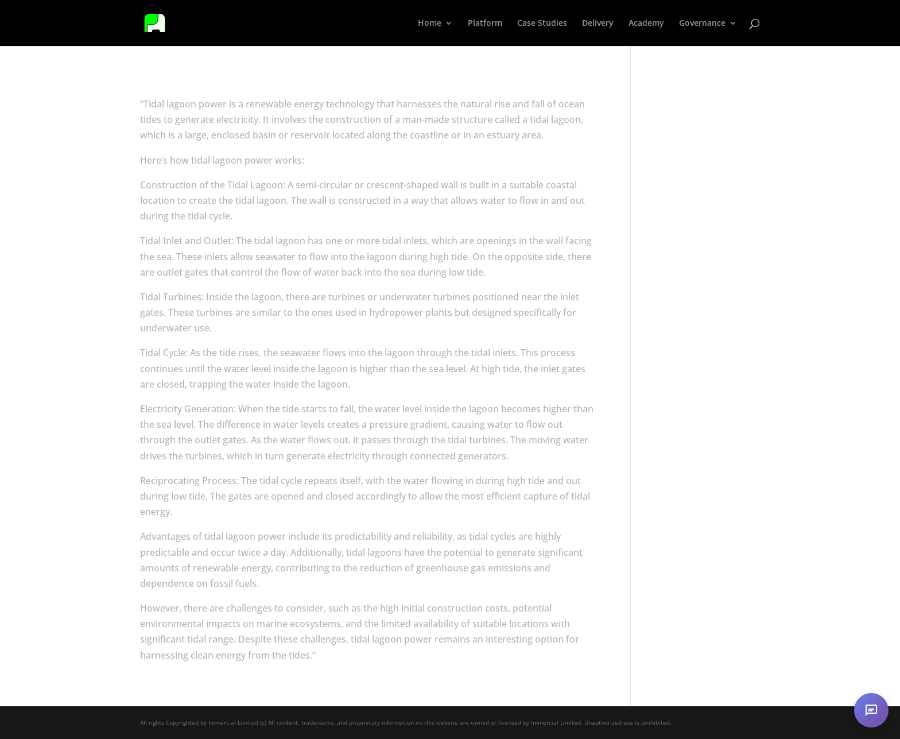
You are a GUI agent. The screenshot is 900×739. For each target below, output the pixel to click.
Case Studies (542, 23)
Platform (485, 23)
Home (429, 23)
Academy (646, 23)
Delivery (598, 23)
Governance (702, 23)
